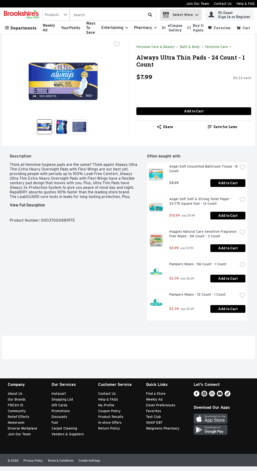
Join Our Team (197, 4)
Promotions (60, 411)
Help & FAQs (108, 399)
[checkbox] (117, 44)
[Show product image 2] (61, 126)
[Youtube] (220, 395)
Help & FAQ (245, 4)
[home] (22, 14)
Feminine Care (216, 47)
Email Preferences (160, 405)
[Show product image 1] (44, 126)
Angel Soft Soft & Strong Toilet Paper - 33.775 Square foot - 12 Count (201, 201)
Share (165, 126)
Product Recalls (110, 417)
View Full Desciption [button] (27, 205)
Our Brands (17, 399)
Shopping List (62, 399)
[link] (172, 27)
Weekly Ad (154, 399)
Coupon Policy (109, 411)
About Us (15, 394)
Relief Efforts (18, 417)
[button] (197, 13)
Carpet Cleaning (64, 428)
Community (17, 411)
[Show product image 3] (79, 126)
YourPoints (70, 28)
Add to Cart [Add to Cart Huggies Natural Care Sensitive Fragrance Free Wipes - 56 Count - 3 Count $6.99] (228, 248)
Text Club (153, 417)
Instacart (58, 394)
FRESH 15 (15, 405)
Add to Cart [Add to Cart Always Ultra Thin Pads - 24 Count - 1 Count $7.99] (194, 111)
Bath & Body (190, 47)
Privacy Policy (33, 460)
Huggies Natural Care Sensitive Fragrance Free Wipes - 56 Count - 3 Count (203, 234)
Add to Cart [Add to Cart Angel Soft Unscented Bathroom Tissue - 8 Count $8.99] (228, 183)
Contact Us (223, 4)
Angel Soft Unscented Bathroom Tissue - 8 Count (203, 168)
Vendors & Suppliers (67, 434)
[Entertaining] (114, 28)
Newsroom (16, 422)
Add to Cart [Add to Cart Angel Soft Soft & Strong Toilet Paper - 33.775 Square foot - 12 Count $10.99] (228, 215)
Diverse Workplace (22, 428)
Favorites (153, 411)
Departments (21, 27)
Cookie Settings (89, 460)
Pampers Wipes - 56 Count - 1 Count (197, 264)
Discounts (59, 417)
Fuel (54, 422)
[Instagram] (212, 395)
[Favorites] (219, 27)
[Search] (113, 15)
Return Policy (109, 428)
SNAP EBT (154, 422)
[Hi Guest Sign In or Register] (229, 14)
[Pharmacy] (145, 28)
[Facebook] (196, 395)
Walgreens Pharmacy (162, 428)
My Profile (106, 405)
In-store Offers (110, 422)
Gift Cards (59, 405)
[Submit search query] (150, 15)
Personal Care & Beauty (155, 47)
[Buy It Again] (195, 27)
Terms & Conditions (61, 460)
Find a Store (156, 394)
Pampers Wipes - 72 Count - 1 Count (197, 294)
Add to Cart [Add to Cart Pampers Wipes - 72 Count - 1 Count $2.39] (228, 309)
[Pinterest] (204, 395)
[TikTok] (227, 395)
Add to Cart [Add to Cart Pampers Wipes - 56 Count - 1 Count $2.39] (228, 278)
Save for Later (222, 126)
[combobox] (56, 14)
